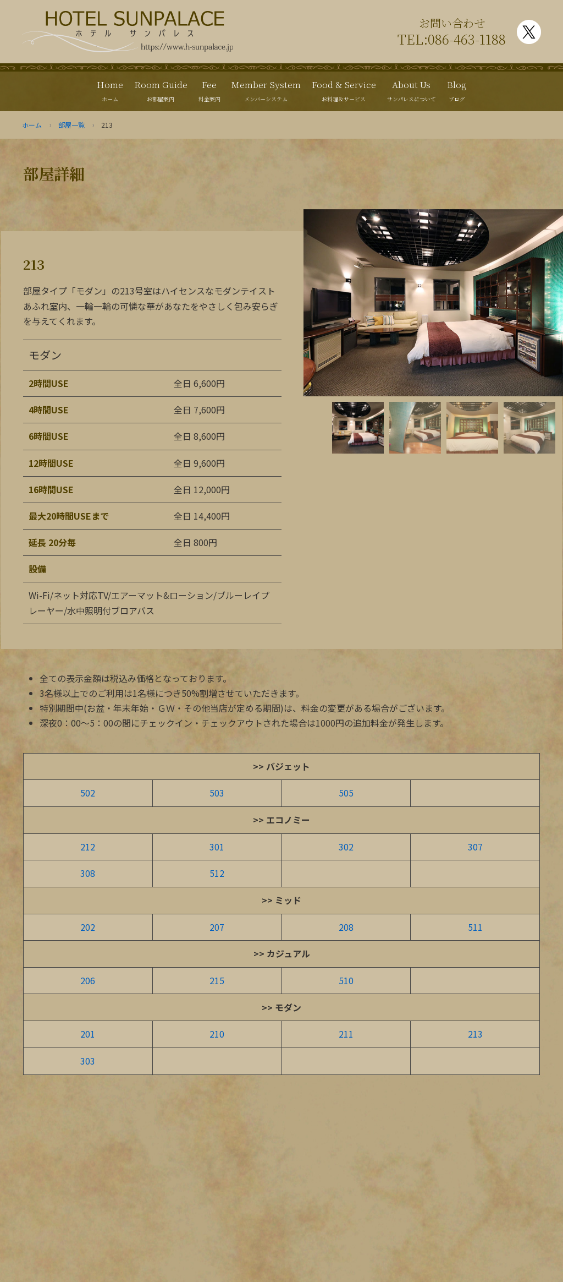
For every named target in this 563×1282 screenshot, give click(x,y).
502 (87, 792)
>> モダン (281, 1007)
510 (346, 980)
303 (87, 1060)
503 (216, 792)
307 (475, 846)
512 (216, 873)
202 (87, 927)
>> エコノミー (281, 819)
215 (216, 980)
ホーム (32, 124)
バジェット (288, 766)
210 (216, 1033)
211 (346, 1033)
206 (87, 980)
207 (216, 927)
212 (87, 846)
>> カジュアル (281, 953)
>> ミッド (281, 900)
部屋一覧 (71, 124)
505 (346, 792)
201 (87, 1033)
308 (87, 873)
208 (346, 927)
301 (216, 846)
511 (475, 927)
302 (346, 846)
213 (475, 1033)
